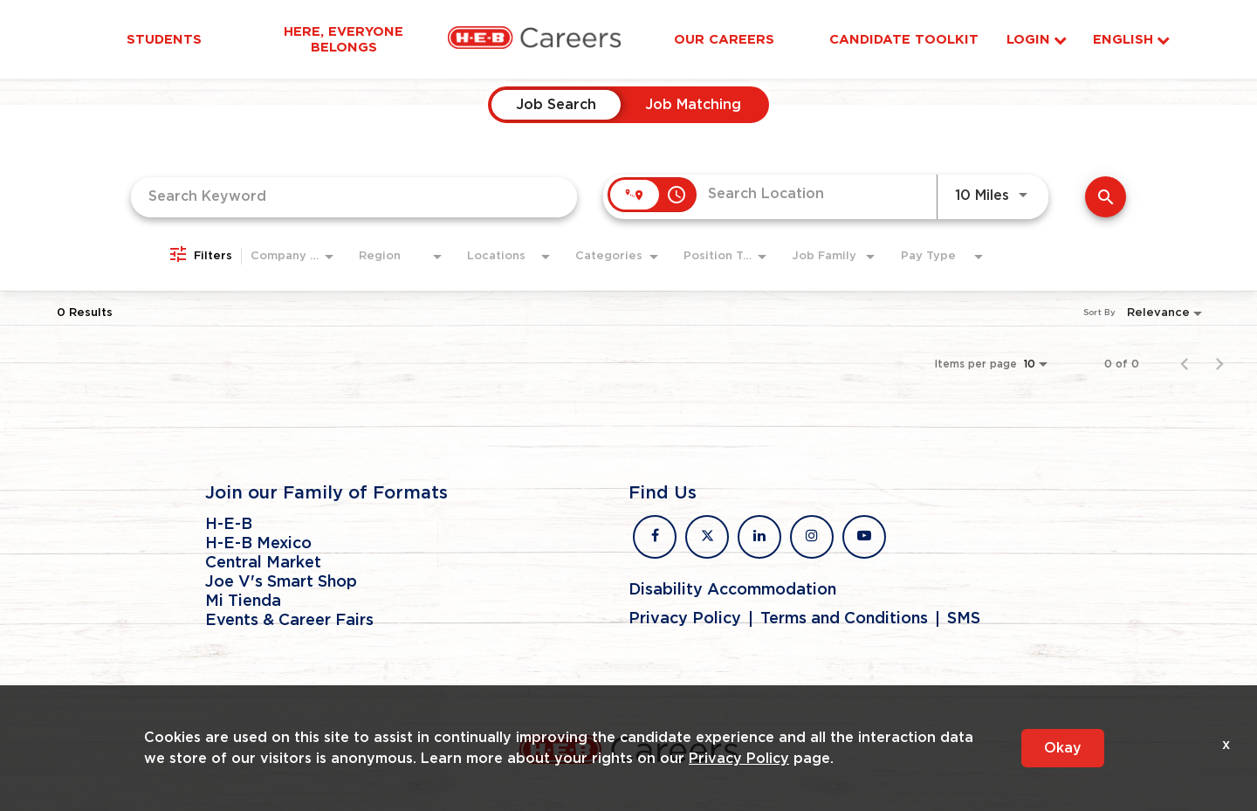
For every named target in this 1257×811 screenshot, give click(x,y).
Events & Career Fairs (289, 621)
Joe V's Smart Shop (281, 582)
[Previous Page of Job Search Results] (1184, 364)
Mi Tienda (243, 601)
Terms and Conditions (844, 619)
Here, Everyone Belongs (343, 39)
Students (164, 39)
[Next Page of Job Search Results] (1219, 364)
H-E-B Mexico (258, 544)
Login (1036, 39)
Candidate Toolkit (904, 39)
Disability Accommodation (732, 590)
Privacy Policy (684, 619)
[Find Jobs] (1105, 196)
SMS (963, 619)
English (1131, 39)
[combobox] (354, 196)
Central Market (263, 563)
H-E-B (228, 525)
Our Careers (724, 39)
